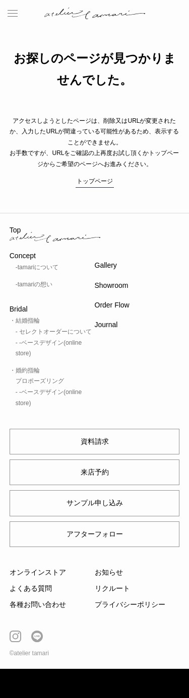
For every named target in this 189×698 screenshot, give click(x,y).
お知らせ (109, 572)
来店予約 (95, 472)
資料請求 (95, 441)
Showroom (112, 285)
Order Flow (112, 305)
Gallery (106, 265)
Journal (106, 325)
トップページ (95, 181)
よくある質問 (31, 588)
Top (15, 230)
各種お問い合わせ (38, 604)
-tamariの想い (34, 284)
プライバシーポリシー (130, 604)
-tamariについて (37, 267)
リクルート (112, 588)
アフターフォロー (95, 534)
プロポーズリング (40, 380)
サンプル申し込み (95, 503)
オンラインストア (38, 572)
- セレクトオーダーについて (54, 331)
